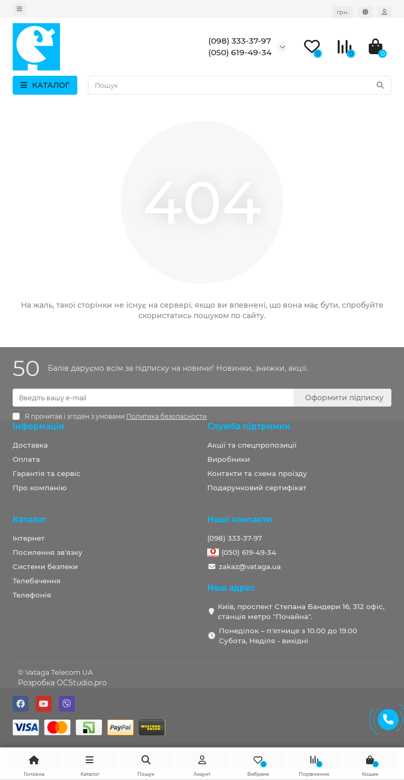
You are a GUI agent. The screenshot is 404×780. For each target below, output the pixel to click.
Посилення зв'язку (48, 552)
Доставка (30, 445)
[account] (384, 12)
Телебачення (36, 580)
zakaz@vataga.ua (250, 566)
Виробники (228, 459)
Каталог (30, 519)
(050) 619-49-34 (248, 552)
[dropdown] (19, 9)
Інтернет (29, 538)
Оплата (26, 459)
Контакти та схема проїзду (257, 473)
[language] (365, 12)
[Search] (239, 85)
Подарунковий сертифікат (257, 487)
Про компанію (40, 487)
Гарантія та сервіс (46, 473)
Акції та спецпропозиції (252, 445)
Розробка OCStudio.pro (62, 682)
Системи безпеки (45, 566)
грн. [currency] (343, 12)
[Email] (153, 398)
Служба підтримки (248, 426)
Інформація (38, 426)
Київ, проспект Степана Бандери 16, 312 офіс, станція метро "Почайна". (301, 611)
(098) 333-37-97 (234, 538)
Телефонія (32, 595)
